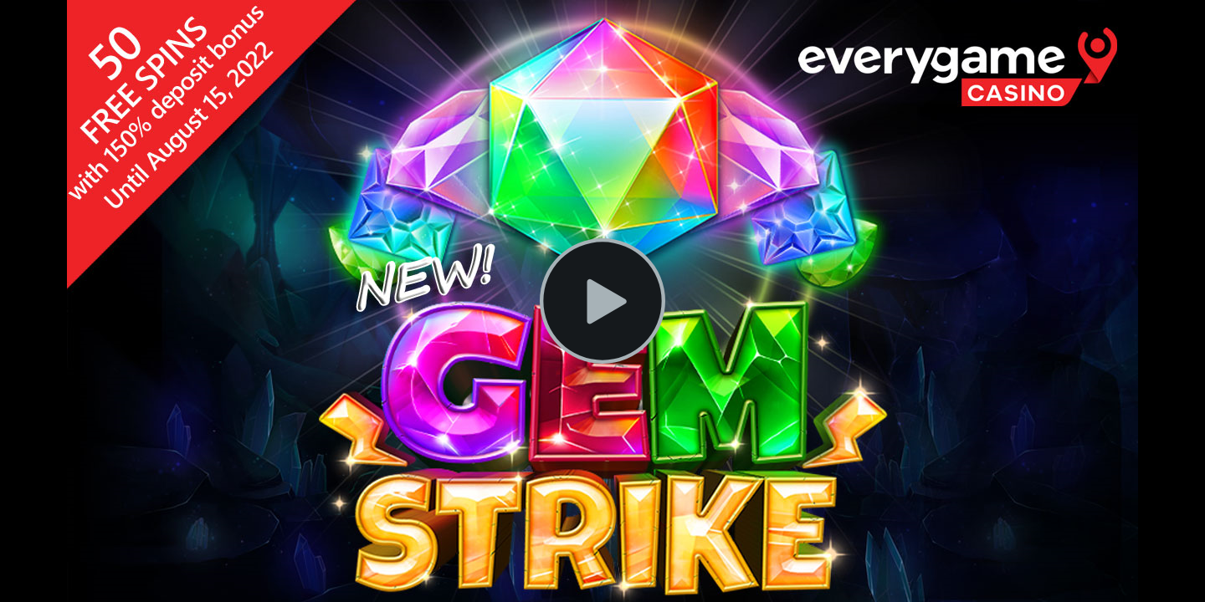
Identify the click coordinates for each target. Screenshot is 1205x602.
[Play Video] (602, 301)
